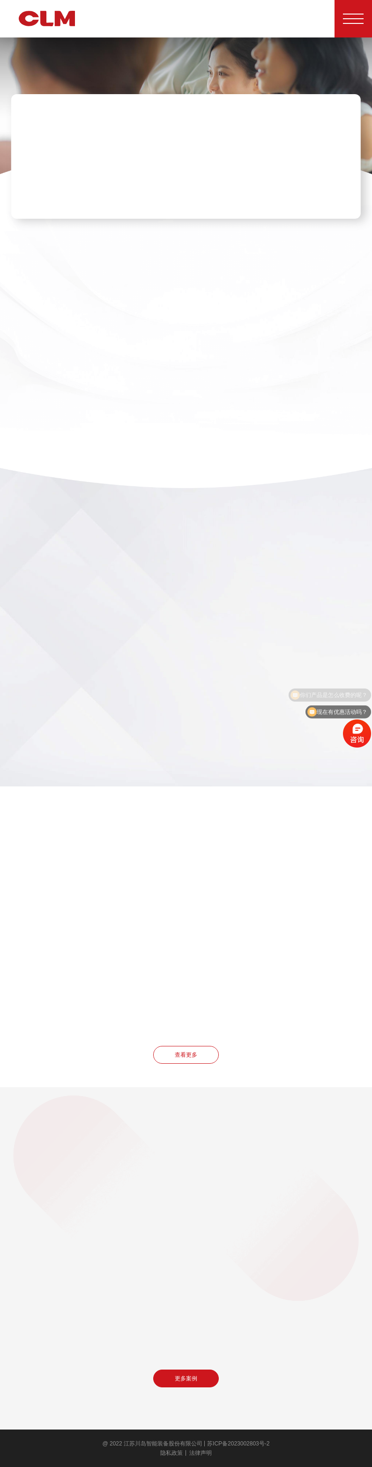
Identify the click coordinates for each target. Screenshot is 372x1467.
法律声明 (200, 1453)
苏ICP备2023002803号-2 (238, 1443)
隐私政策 (171, 1453)
